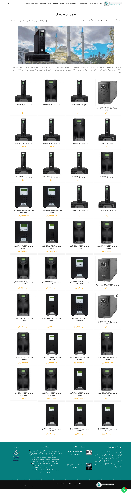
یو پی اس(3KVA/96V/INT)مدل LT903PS (108, 399)
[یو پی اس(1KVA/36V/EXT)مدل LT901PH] (51, 271)
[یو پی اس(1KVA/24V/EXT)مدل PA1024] (23, 235)
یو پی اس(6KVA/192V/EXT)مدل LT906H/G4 (51, 399)
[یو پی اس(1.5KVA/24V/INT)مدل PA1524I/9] (23, 199)
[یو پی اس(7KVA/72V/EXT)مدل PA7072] (79, 421)
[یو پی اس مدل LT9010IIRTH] (23, 93)
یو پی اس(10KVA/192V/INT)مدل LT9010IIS (79, 250)
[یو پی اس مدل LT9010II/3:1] (51, 93)
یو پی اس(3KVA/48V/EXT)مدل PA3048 (79, 364)
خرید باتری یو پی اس (36, 457)
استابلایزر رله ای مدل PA (52, 465)
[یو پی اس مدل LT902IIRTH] (79, 166)
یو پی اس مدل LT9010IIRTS (107, 145)
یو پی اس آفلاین (43, 459)
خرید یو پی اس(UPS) (114, 70)
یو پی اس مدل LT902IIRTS (51, 179)
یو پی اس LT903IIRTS (79, 106)
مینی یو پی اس (34, 469)
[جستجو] (9, 5)
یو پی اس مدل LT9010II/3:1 (51, 106)
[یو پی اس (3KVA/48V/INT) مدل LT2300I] (107, 94)
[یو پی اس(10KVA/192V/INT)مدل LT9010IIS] (79, 235)
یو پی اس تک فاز (56, 469)
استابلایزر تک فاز (35, 461)
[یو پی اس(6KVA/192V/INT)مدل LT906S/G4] (23, 385)
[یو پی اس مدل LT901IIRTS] (23, 132)
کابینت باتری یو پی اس (45, 469)
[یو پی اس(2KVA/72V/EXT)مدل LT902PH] (23, 310)
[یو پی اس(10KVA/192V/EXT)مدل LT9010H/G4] (107, 235)
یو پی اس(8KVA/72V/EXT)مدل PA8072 (51, 435)
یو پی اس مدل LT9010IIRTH (23, 106)
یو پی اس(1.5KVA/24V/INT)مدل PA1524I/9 (23, 214)
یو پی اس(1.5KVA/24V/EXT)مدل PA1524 (51, 214)
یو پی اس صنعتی (31, 473)
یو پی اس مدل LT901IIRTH (51, 145)
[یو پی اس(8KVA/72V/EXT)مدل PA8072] (51, 421)
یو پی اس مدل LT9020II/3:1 (107, 179)
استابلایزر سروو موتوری (47, 463)
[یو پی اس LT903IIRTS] (79, 93)
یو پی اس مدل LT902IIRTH (79, 179)
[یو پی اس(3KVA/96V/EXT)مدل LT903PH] (23, 349)
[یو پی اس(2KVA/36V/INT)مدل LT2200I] (107, 312)
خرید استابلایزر (46, 457)
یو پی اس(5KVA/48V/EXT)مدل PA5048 (79, 399)
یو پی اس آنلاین (33, 459)
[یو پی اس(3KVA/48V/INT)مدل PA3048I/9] (51, 349)
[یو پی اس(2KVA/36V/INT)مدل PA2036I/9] (79, 310)
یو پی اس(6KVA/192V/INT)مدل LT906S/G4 (23, 399)
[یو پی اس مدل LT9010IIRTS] (107, 132)
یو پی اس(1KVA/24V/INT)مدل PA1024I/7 (80, 285)
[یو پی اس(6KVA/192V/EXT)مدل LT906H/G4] (51, 385)
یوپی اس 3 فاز (41, 473)
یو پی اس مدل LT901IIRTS (23, 145)
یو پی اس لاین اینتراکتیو (55, 459)
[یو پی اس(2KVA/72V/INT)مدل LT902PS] (107, 349)
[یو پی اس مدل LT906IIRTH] (107, 199)
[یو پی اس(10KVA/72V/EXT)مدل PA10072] (51, 235)
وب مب (18, 492)
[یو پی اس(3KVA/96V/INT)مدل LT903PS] (107, 385)
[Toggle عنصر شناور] (124, 490)
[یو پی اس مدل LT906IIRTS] (79, 199)
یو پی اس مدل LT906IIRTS (80, 213)
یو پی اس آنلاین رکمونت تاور (39, 467)
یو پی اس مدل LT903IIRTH (23, 179)
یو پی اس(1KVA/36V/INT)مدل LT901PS (23, 285)
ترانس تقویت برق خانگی (38, 465)
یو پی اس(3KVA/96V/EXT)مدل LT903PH (23, 364)
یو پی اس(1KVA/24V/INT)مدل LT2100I (108, 289)
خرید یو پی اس (103, 22)
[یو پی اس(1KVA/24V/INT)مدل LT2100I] (107, 273)
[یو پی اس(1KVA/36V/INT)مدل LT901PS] (23, 271)
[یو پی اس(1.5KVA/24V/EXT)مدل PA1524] (51, 199)
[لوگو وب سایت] (113, 4)
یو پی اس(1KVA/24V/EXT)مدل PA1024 (23, 250)
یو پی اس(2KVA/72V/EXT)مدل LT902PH (23, 325)
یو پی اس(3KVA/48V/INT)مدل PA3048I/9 (51, 364)
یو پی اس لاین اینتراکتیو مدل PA (54, 473)
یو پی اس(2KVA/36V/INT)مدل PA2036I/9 (79, 325)
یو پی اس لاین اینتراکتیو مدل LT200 (45, 471)
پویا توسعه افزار (114, 22)
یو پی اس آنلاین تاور (53, 467)
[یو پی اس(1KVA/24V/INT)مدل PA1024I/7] (79, 271)
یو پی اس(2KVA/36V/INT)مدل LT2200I (107, 328)
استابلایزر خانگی (58, 463)
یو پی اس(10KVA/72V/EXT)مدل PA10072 (51, 250)
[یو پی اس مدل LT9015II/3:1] (79, 132)
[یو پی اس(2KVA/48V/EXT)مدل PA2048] (51, 310)
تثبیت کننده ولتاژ (45, 461)
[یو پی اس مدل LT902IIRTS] (51, 166)
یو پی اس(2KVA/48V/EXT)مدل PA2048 (51, 325)
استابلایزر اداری (55, 461)
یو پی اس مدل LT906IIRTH (108, 213)
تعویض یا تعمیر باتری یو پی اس (75, 471)
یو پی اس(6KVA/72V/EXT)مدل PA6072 (107, 435)
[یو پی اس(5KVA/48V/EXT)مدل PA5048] (79, 385)
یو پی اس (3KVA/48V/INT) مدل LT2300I (108, 111)
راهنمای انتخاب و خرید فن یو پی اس (76, 457)
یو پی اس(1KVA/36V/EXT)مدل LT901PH (51, 285)
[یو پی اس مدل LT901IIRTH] (51, 132)
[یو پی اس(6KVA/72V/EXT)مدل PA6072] (107, 421)
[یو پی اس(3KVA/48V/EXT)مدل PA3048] (79, 349)
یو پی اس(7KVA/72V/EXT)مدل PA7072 (79, 435)
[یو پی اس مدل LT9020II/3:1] (107, 166)
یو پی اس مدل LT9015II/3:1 (80, 145)
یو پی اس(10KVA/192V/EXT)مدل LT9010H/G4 (107, 250)
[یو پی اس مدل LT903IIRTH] (23, 166)
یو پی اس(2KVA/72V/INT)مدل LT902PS (107, 364)
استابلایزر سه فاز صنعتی (34, 463)
